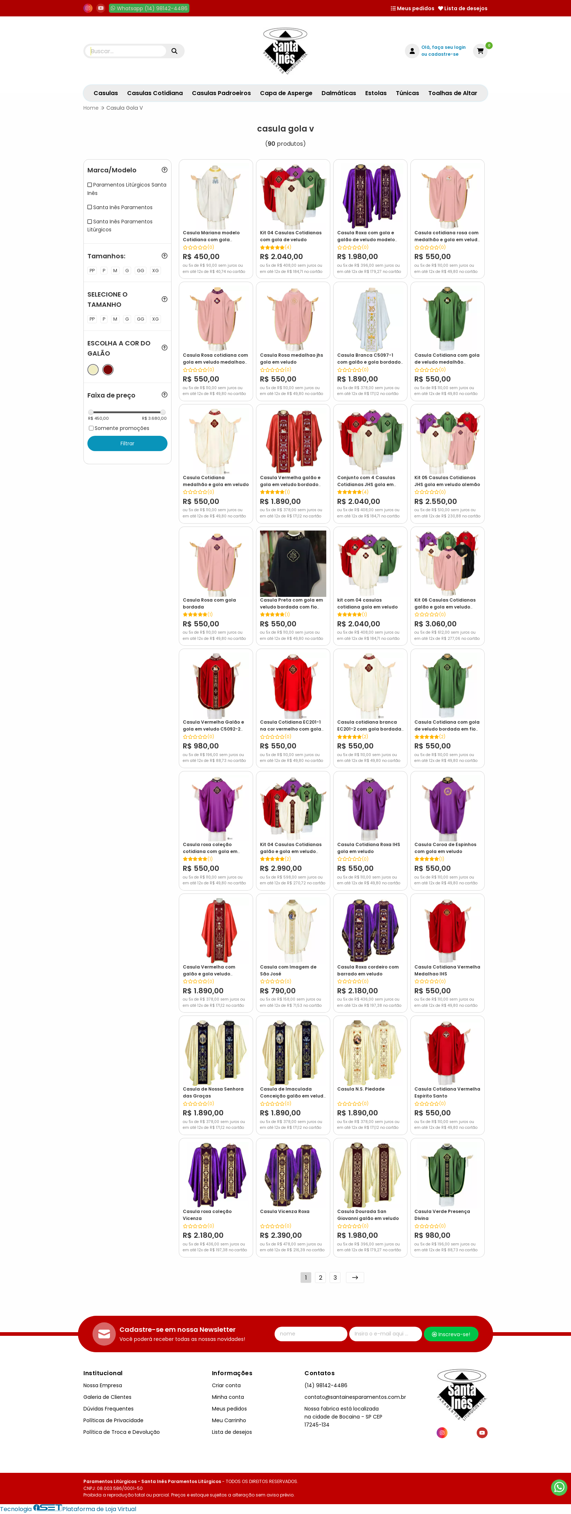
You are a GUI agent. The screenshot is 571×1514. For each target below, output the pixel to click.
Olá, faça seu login (443, 47)
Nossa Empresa (102, 1385)
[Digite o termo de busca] (125, 51)
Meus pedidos (412, 8)
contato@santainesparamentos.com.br (355, 1397)
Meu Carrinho (229, 1420)
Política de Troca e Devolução (121, 1432)
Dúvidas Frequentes (108, 1408)
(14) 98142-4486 (325, 1385)
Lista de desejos (463, 8)
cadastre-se (443, 54)
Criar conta (226, 1385)
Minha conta (228, 1397)
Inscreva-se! (451, 1334)
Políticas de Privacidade (113, 1420)
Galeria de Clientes (107, 1397)
